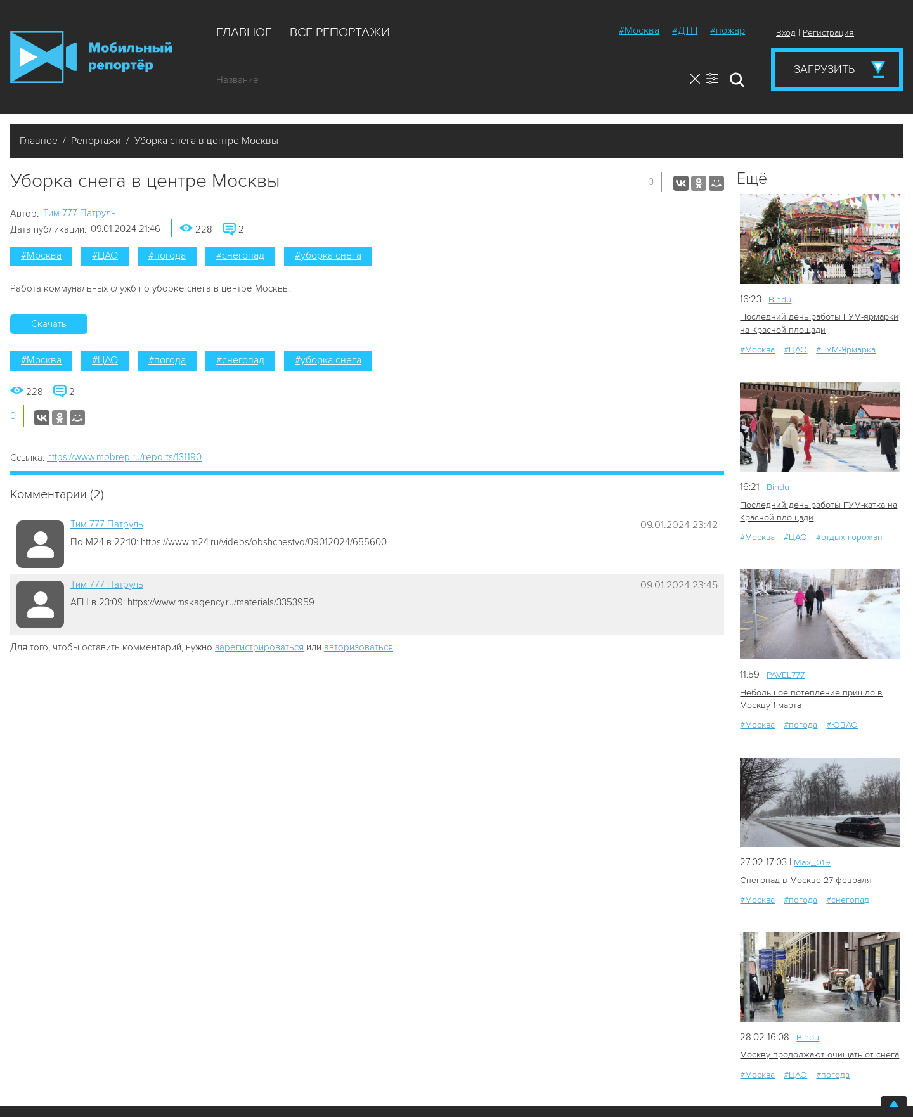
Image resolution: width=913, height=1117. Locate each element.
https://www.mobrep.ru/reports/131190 (124, 457)
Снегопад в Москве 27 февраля (804, 877)
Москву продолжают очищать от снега (818, 1052)
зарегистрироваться (259, 647)
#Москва (639, 30)
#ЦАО (105, 255)
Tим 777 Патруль (79, 213)
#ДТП (684, 30)
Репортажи (96, 140)
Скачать (49, 324)
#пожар (727, 30)
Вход (786, 32)
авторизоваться (358, 647)
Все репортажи (340, 32)
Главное (244, 32)
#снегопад (240, 255)
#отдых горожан (849, 536)
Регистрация (828, 32)
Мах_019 (812, 860)
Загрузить (824, 69)
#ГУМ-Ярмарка (846, 349)
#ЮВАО (842, 723)
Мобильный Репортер (91, 57)
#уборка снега (328, 255)
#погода (167, 255)
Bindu (780, 299)
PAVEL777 (788, 673)
